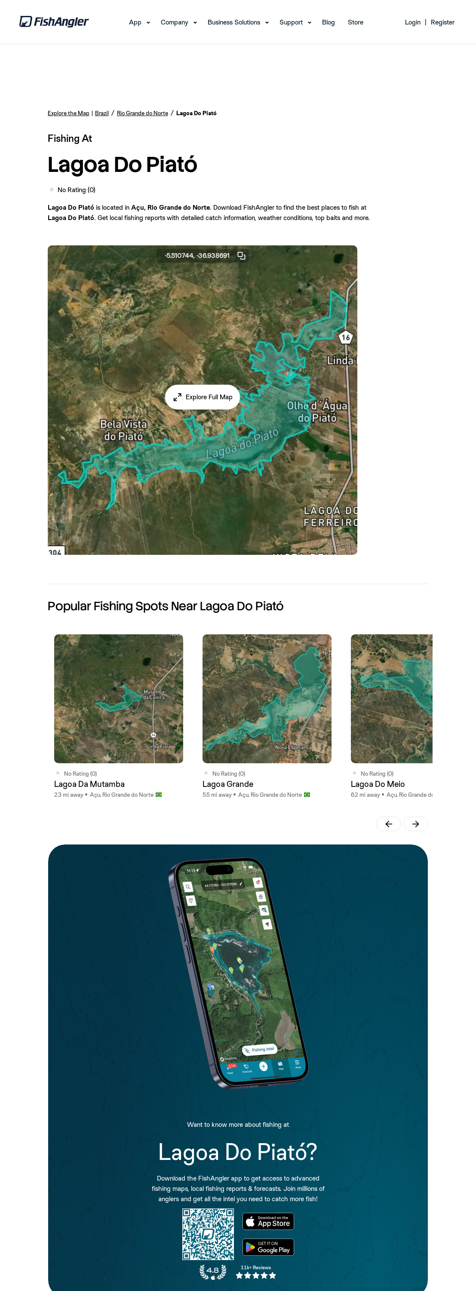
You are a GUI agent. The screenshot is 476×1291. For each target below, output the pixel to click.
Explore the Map (68, 113)
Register (443, 22)
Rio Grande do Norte (142, 113)
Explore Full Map (209, 396)
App (135, 22)
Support (291, 22)
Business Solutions (234, 22)
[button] (202, 397)
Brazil (102, 113)
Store (355, 22)
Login (413, 22)
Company (174, 22)
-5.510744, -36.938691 (205, 256)
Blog (328, 22)
